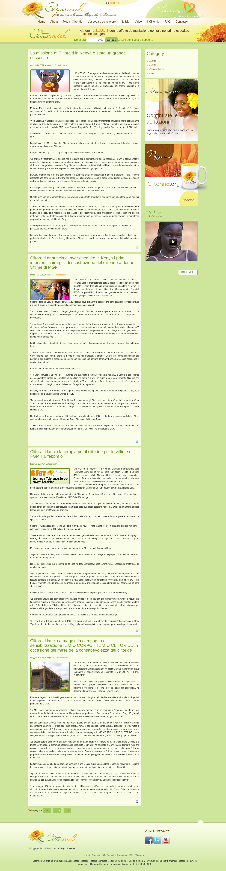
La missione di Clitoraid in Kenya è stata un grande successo (78, 55)
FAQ (167, 21)
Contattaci (182, 21)
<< (47, 810)
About (54, 21)
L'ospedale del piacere (101, 21)
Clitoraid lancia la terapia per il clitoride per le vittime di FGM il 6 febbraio (81, 454)
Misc (57, 464)
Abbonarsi (139, 855)
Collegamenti (120, 855)
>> (67, 810)
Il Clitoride (153, 21)
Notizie (125, 21)
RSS (131, 855)
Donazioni (96, 855)
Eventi (87, 855)
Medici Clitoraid (72, 21)
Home (41, 21)
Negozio (188, 200)
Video (138, 21)
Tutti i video (188, 272)
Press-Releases (62, 65)
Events (152, 61)
